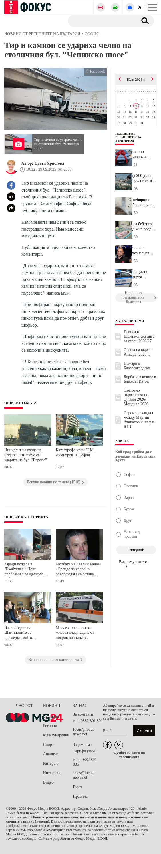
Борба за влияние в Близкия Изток (140, 379)
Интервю (51, 763)
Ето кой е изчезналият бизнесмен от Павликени (139, 250)
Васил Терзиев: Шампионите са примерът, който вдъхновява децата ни (22, 633)
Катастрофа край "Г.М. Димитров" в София (75, 452)
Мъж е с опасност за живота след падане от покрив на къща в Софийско (75, 633)
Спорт (48, 744)
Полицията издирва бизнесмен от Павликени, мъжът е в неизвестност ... (141, 274)
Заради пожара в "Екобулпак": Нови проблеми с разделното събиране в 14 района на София (25, 570)
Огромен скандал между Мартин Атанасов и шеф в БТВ (139, 420)
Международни (56, 735)
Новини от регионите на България (128, 137)
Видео (48, 782)
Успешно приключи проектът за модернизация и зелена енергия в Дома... (142, 154)
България (51, 716)
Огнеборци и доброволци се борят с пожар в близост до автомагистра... (141, 202)
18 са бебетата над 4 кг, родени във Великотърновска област (142, 226)
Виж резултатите (133, 564)
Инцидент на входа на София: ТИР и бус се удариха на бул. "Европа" (25, 455)
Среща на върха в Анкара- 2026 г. (139, 352)
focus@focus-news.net (84, 731)
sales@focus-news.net (83, 775)
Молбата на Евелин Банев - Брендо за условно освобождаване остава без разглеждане (78, 570)
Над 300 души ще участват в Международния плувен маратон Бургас (142, 178)
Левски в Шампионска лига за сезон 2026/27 (139, 336)
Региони (50, 726)
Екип (77, 787)
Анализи (50, 754)
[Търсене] (101, 20)
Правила (80, 796)
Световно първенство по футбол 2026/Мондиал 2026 (136, 397)
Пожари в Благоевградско (137, 365)
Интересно (52, 773)
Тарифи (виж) (84, 751)
